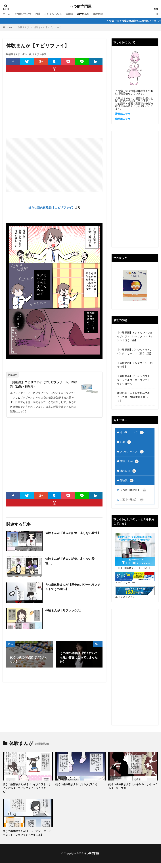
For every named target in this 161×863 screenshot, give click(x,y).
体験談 (69, 13)
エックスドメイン (125, 596)
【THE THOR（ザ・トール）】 (133, 567)
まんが (35, 54)
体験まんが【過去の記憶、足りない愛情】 (72, 533)
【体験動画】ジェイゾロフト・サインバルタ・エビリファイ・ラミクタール (134, 379)
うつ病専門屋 (80, 6)
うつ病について (23, 13)
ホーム (6, 13)
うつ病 (28, 54)
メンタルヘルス (53, 13)
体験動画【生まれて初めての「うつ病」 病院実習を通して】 (133, 397)
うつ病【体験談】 (133, 490)
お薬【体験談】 (132, 500)
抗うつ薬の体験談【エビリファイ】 (51, 207)
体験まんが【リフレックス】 (64, 610)
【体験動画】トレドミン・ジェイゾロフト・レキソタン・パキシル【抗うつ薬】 (134, 336)
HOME (9, 27)
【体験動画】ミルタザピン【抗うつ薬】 (134, 364)
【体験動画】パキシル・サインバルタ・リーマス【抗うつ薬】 (134, 351)
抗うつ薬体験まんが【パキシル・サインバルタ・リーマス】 (132, 786)
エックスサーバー (125, 582)
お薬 (37, 13)
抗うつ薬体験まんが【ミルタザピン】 (77, 784)
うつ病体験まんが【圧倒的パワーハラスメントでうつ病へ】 (72, 587)
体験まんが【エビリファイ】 (48, 27)
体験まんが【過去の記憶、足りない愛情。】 (70, 561)
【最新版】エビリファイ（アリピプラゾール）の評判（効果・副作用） (43, 384)
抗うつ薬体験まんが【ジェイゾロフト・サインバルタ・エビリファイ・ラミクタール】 (27, 788)
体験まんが (83, 13)
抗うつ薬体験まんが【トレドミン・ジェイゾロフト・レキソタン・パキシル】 (27, 832)
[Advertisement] (54, 108)
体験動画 (98, 13)
